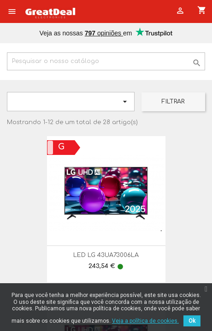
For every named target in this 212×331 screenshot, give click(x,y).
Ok (191, 321)
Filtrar (173, 101)
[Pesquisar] (106, 61)
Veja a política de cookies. (145, 321)
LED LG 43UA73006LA (106, 255)
